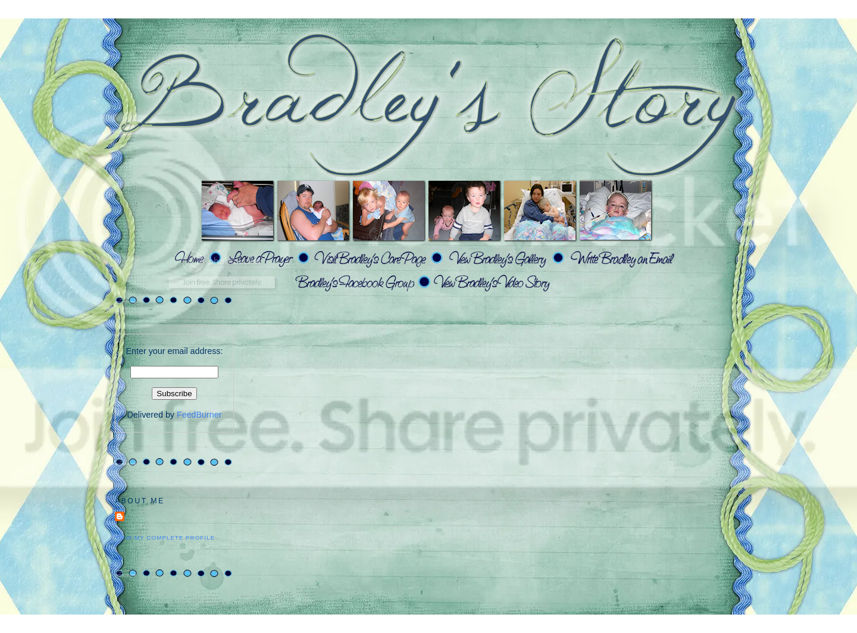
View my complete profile (165, 537)
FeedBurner (199, 414)
